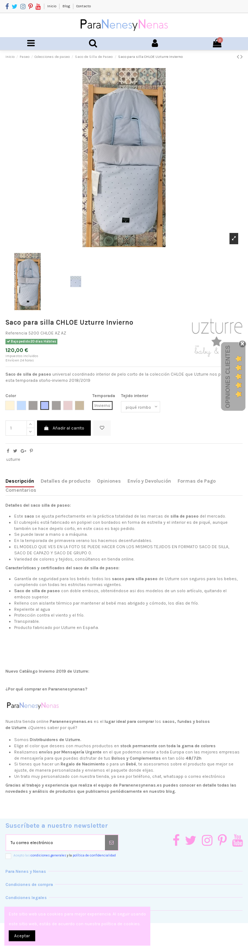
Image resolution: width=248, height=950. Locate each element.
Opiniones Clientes (228, 376)
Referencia (16, 333)
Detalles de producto (65, 481)
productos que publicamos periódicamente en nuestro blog (115, 791)
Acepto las (64, 855)
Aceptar (22, 935)
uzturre (13, 459)
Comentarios (20, 490)
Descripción (19, 481)
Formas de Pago (197, 481)
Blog (66, 6)
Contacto (83, 6)
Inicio (52, 6)
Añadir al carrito (64, 428)
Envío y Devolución (149, 481)
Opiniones (109, 481)
